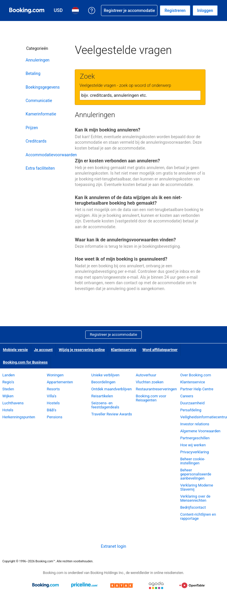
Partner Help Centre (196, 389)
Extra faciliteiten (40, 168)
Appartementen (60, 382)
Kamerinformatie (41, 114)
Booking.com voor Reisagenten (151, 398)
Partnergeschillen (195, 438)
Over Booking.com (195, 375)
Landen (8, 375)
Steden (8, 389)
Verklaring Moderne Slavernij (196, 487)
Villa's (51, 396)
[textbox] (140, 95)
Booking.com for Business (25, 362)
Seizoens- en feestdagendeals (105, 405)
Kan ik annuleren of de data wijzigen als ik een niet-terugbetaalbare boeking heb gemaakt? (128, 200)
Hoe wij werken (193, 445)
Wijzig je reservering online (82, 349)
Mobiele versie (15, 349)
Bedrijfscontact (193, 507)
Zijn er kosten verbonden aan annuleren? (117, 161)
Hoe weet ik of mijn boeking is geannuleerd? (121, 259)
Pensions (54, 417)
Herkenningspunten (18, 417)
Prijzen (32, 127)
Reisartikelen (102, 396)
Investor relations (194, 424)
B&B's (51, 410)
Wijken (7, 396)
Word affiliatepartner (160, 349)
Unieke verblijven (105, 375)
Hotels (7, 410)
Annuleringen (37, 60)
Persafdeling (190, 410)
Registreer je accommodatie (113, 334)
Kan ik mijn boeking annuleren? (107, 130)
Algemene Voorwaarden (200, 431)
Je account (43, 349)
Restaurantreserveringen (156, 389)
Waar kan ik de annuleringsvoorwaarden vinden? (125, 240)
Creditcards (36, 141)
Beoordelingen (103, 382)
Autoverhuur (146, 375)
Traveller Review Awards (111, 414)
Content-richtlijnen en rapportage (198, 516)
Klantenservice (123, 349)
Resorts (53, 389)
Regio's (8, 382)
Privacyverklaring (194, 452)
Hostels (53, 403)
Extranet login (113, 546)
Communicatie (39, 100)
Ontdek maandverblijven (111, 389)
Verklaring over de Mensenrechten (195, 498)
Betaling (33, 73)
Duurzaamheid (192, 403)
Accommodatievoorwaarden (50, 154)
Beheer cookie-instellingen (192, 461)
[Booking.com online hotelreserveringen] (26, 10)
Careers (186, 396)
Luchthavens (13, 403)
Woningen (55, 375)
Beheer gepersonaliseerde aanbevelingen (195, 474)
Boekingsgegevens (43, 87)
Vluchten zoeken (149, 382)
